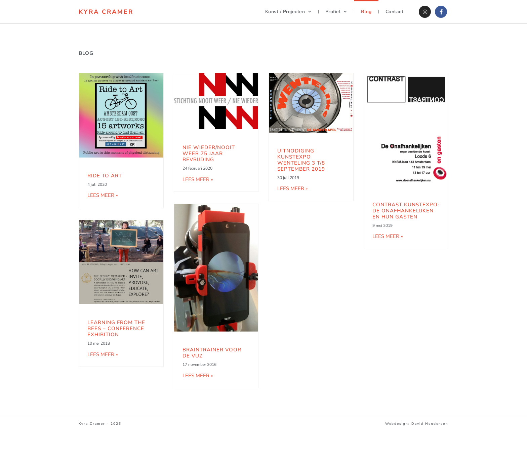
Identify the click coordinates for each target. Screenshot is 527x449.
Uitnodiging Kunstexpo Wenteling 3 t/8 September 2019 (301, 159)
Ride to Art (104, 175)
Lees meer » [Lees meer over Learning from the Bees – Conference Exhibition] (102, 354)
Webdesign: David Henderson (416, 423)
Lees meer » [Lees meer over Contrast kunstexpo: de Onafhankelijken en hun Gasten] (387, 236)
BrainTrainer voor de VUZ (212, 352)
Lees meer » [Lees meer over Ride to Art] (102, 195)
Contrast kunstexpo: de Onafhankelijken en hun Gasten (405, 210)
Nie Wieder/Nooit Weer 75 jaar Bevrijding (209, 153)
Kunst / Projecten (288, 12)
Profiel (336, 12)
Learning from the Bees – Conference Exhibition (116, 328)
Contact (395, 11)
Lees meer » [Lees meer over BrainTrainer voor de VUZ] (198, 375)
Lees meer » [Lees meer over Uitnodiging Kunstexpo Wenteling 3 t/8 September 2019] (292, 188)
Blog (366, 11)
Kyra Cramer (106, 12)
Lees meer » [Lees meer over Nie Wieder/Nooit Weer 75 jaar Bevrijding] (198, 179)
